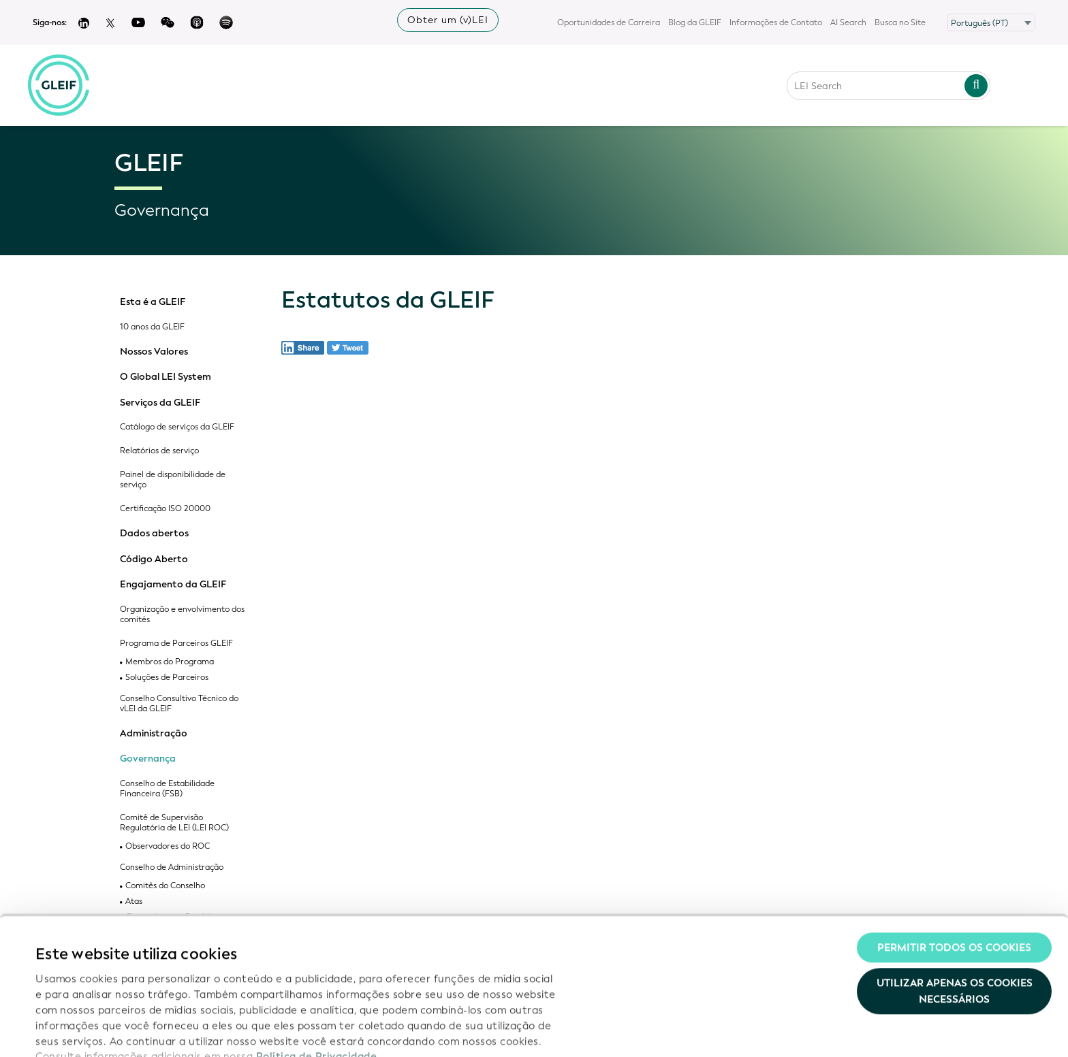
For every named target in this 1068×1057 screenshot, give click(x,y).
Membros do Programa (169, 662)
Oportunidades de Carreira (608, 22)
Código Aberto (154, 559)
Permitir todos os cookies (954, 861)
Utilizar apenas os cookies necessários (955, 905)
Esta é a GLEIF (152, 302)
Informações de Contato (775, 22)
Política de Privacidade (316, 970)
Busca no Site (900, 22)
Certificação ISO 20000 (165, 509)
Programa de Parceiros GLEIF (176, 643)
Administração (153, 734)
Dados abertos (154, 533)
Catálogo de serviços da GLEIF (177, 427)
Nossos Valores (154, 352)
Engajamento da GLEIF (173, 585)
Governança (148, 759)
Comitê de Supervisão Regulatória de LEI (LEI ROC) (174, 823)
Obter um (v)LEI (447, 20)
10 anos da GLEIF (152, 327)
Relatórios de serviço (159, 451)
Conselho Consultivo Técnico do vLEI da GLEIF (179, 704)
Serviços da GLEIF (160, 403)
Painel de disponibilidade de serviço (172, 480)
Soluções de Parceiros (166, 677)
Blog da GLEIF (694, 22)
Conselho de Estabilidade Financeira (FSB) (167, 789)
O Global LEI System (165, 377)
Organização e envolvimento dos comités (182, 614)
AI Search (848, 22)
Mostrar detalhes (78, 1030)
